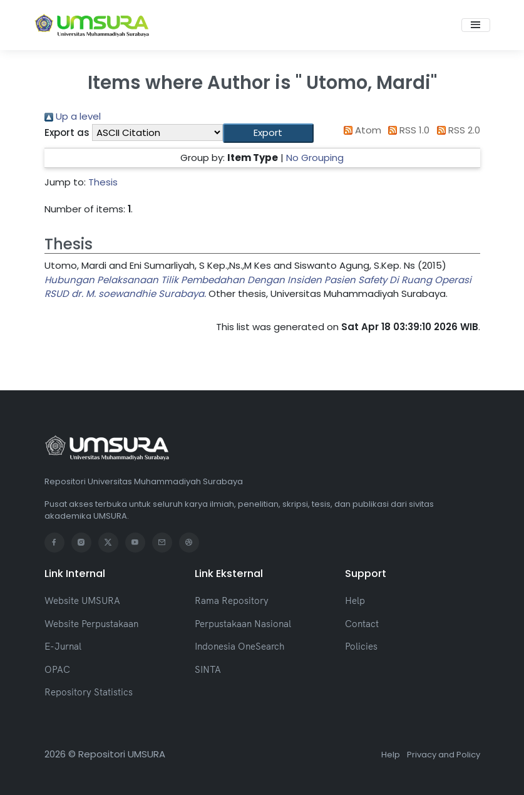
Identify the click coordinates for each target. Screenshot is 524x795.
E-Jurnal (62, 646)
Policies (361, 646)
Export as (67, 132)
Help (355, 600)
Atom (360, 130)
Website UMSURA (82, 600)
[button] (268, 133)
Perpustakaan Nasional (243, 624)
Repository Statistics (88, 692)
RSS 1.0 (407, 130)
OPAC (57, 669)
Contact (362, 624)
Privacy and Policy (443, 755)
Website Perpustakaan (91, 624)
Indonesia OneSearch (239, 646)
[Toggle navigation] (475, 25)
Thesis (103, 182)
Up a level (72, 116)
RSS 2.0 (456, 130)
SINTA (208, 669)
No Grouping (315, 157)
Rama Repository (232, 600)
